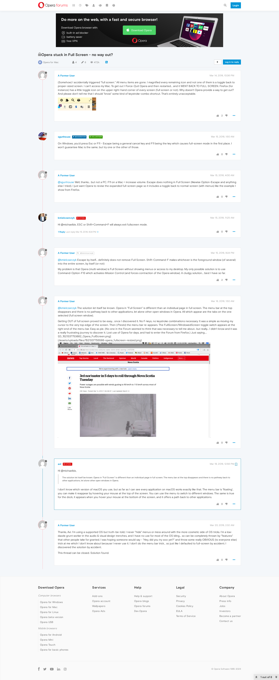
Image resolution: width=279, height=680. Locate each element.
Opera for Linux (49, 612)
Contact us (226, 621)
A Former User (66, 75)
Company (226, 587)
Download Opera (141, 30)
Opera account (101, 601)
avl (59, 464)
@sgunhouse (66, 182)
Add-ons (97, 596)
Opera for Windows (51, 602)
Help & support (143, 596)
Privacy (180, 601)
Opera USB (46, 622)
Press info (225, 601)
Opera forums (142, 606)
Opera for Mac (51, 62)
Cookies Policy (184, 606)
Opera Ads (98, 611)
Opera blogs (141, 601)
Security (181, 596)
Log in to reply (232, 62)
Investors (224, 611)
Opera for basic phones (54, 649)
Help (137, 587)
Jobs (222, 606)
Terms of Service (186, 616)
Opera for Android (51, 634)
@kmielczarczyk (85, 253)
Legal (180, 587)
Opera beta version (51, 617)
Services (99, 587)
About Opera (227, 596)
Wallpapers (98, 606)
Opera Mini (46, 639)
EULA (179, 611)
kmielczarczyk (66, 217)
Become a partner (230, 616)
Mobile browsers (47, 628)
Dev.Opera (140, 611)
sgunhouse (64, 136)
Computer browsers (49, 595)
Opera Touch (47, 644)
